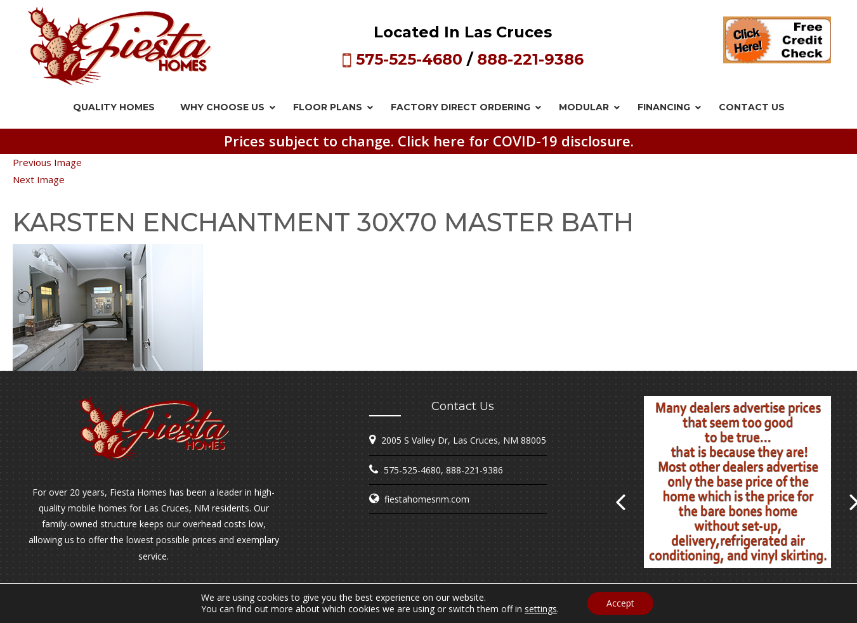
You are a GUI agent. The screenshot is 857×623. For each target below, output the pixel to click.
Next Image (39, 179)
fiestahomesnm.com (426, 499)
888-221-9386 (530, 59)
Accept (620, 603)
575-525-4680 (409, 59)
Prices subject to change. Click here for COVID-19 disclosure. (429, 140)
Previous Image (47, 162)
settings (541, 609)
